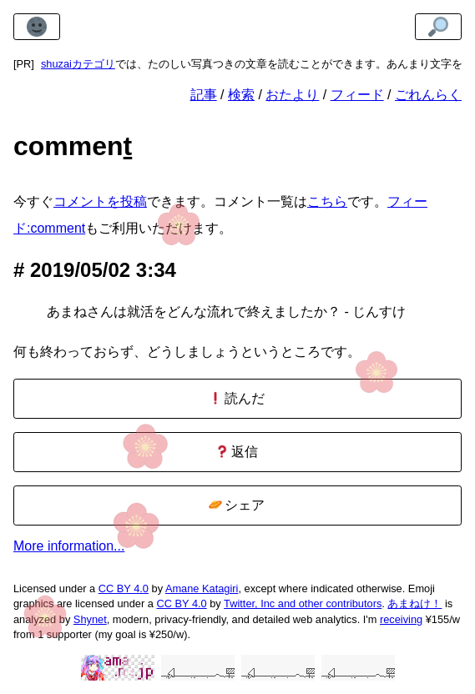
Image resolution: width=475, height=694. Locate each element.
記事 (203, 95)
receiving (401, 619)
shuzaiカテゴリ (78, 64)
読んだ (237, 398)
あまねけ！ (414, 603)
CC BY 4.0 (124, 588)
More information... (68, 546)
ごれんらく (428, 95)
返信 (236, 452)
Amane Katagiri (202, 588)
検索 (241, 95)
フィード (357, 95)
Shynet (90, 619)
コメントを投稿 (100, 201)
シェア (237, 505)
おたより (292, 95)
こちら (327, 201)
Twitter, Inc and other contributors (303, 603)
